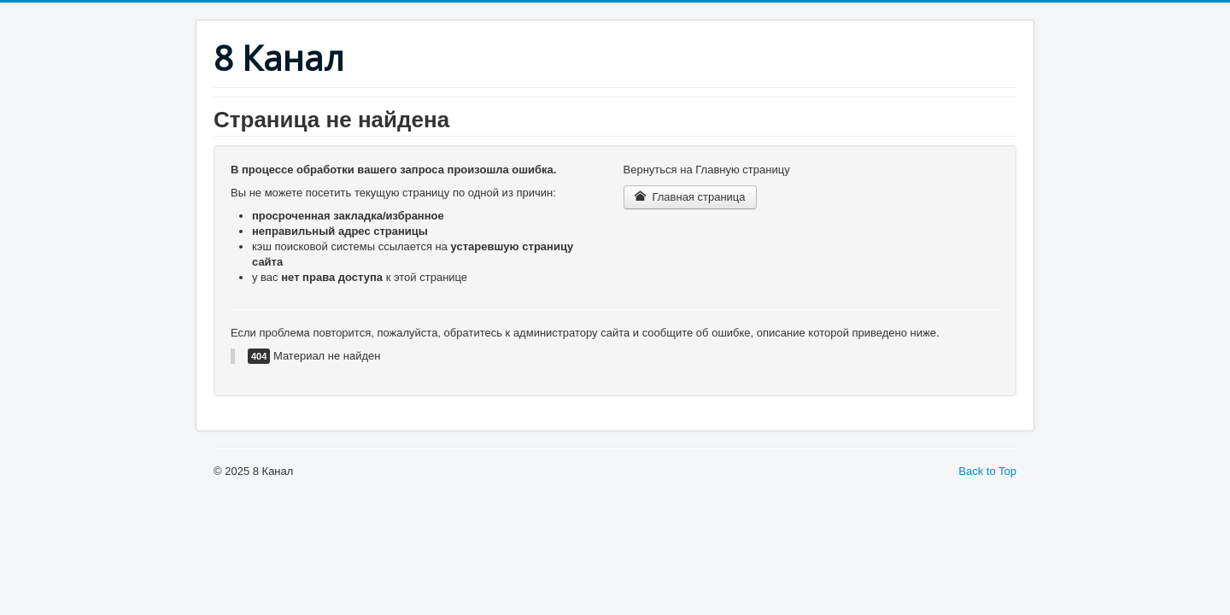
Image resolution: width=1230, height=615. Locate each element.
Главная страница (690, 196)
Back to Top (987, 471)
